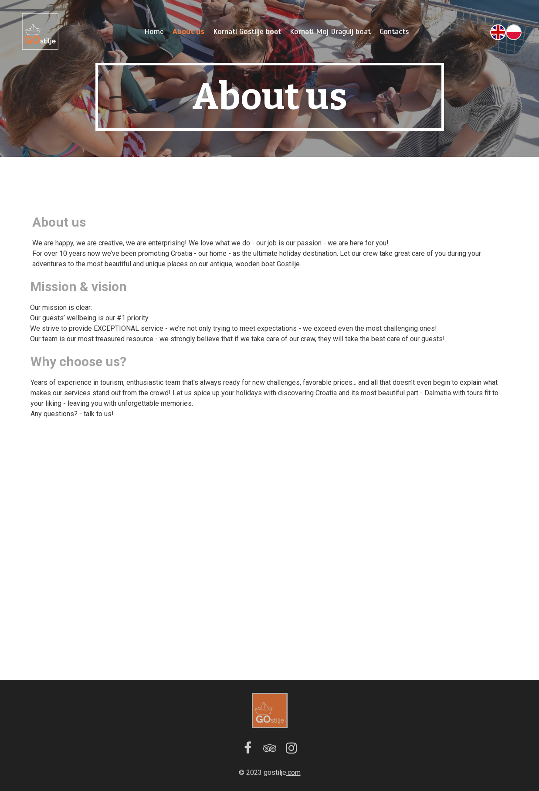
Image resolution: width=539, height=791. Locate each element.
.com (293, 772)
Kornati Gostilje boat (247, 31)
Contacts (394, 31)
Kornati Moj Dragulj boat (330, 31)
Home (154, 31)
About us (188, 31)
